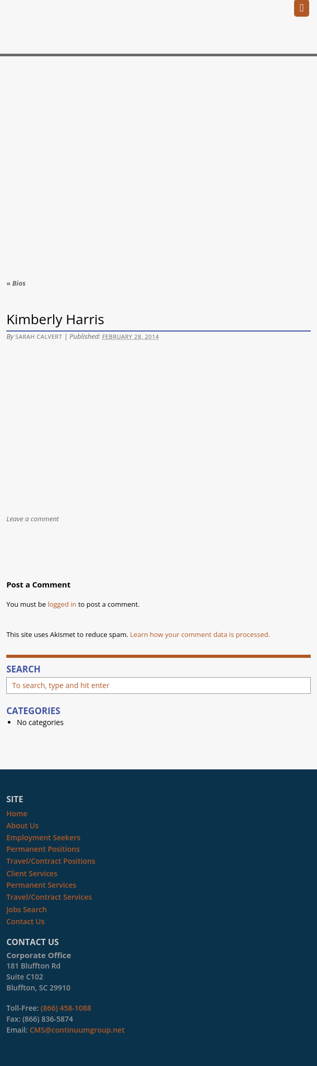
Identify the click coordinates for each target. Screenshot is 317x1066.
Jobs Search (26, 909)
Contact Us (25, 921)
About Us (22, 825)
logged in (61, 604)
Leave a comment (32, 518)
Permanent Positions (43, 849)
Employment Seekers (43, 837)
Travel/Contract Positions (50, 861)
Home (17, 813)
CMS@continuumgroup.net (77, 1030)
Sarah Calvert (38, 336)
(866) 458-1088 (66, 1008)
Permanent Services (41, 885)
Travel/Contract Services (49, 897)
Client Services (31, 873)
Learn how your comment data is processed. (200, 634)
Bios (16, 283)
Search (23, 669)
